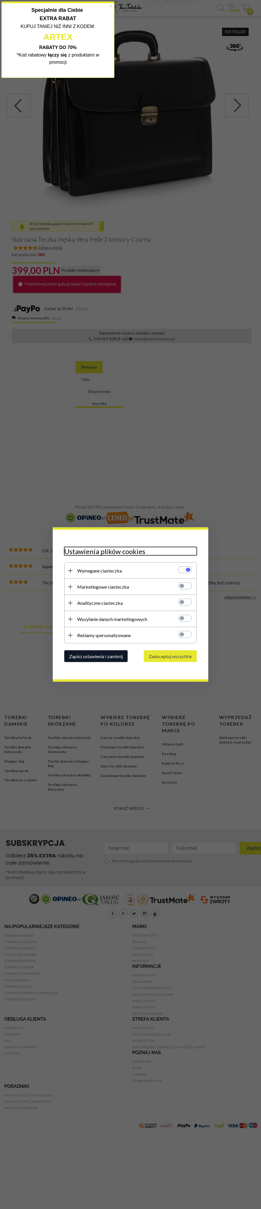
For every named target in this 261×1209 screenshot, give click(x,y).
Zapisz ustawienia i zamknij (96, 656)
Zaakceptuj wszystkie (170, 656)
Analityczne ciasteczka (100, 603)
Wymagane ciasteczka (99, 570)
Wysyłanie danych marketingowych (112, 619)
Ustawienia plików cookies (104, 551)
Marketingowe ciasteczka (103, 587)
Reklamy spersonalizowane (104, 635)
